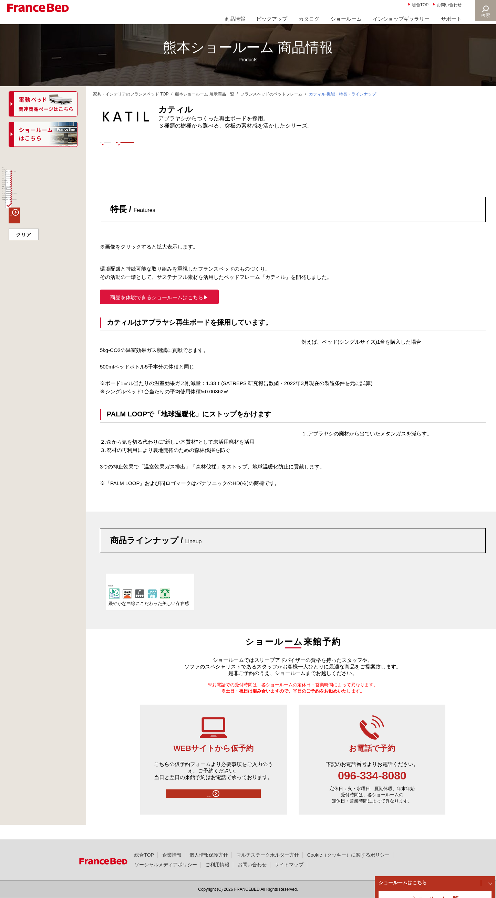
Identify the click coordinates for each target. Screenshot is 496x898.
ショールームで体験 (220, 149)
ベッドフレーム (31, 188)
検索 (484, 15)
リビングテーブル (33, 272)
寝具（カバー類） (33, 312)
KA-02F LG (121, 598)
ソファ (21, 246)
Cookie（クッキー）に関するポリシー (348, 855)
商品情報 (235, 19)
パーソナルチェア (33, 259)
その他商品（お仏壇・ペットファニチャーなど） (45, 387)
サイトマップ (289, 864)
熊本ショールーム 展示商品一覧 (204, 94)
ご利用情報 (217, 864)
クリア (23, 431)
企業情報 (172, 855)
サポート (451, 19)
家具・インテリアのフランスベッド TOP (131, 94)
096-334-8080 (372, 789)
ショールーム (346, 19)
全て (18, 175)
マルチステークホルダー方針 (267, 855)
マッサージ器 (28, 357)
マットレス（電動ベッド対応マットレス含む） (45, 204)
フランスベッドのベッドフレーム (271, 94)
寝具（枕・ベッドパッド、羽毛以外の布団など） (45, 341)
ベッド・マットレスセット (43, 220)
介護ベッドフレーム (35, 233)
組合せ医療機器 (31, 370)
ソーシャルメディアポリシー (165, 864)
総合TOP (420, 4)
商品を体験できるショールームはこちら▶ (159, 311)
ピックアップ (271, 19)
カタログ (309, 19)
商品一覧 (20, 160)
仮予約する (213, 810)
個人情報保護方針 (208, 855)
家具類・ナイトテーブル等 (43, 299)
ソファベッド (28, 286)
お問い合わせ (449, 4)
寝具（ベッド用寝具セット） (45, 325)
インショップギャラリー (401, 19)
